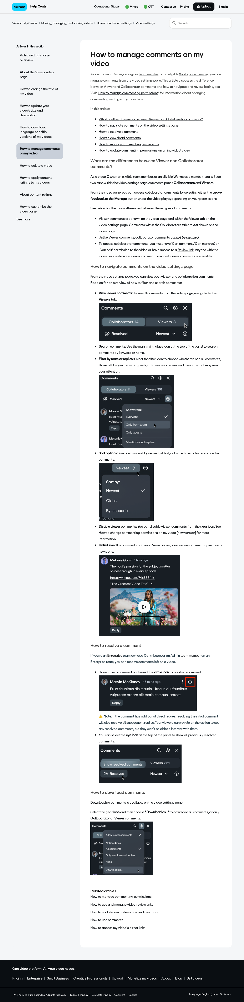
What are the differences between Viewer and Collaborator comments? (151, 119)
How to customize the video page (36, 209)
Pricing (184, 7)
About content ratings (36, 194)
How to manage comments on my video (40, 151)
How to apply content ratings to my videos (36, 180)
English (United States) (217, 994)
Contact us (168, 7)
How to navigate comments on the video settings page (138, 125)
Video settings (145, 23)
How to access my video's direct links (117, 928)
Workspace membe (187, 176)
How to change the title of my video (39, 91)
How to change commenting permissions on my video (137, 533)
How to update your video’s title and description (34, 110)
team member (190, 655)
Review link (186, 250)
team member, (143, 176)
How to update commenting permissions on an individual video (144, 150)
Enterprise (114, 655)
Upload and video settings (114, 23)
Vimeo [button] (131, 7)
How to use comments (106, 920)
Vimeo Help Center (24, 23)
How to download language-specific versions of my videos (36, 131)
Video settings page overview (35, 57)
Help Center (38, 6)
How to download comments (120, 138)
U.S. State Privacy (101, 995)
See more (23, 219)
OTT (149, 7)
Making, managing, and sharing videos (67, 23)
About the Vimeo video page (37, 74)
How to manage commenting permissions (128, 93)
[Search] (200, 23)
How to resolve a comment (118, 131)
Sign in (223, 7)
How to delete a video (36, 165)
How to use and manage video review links (121, 904)
